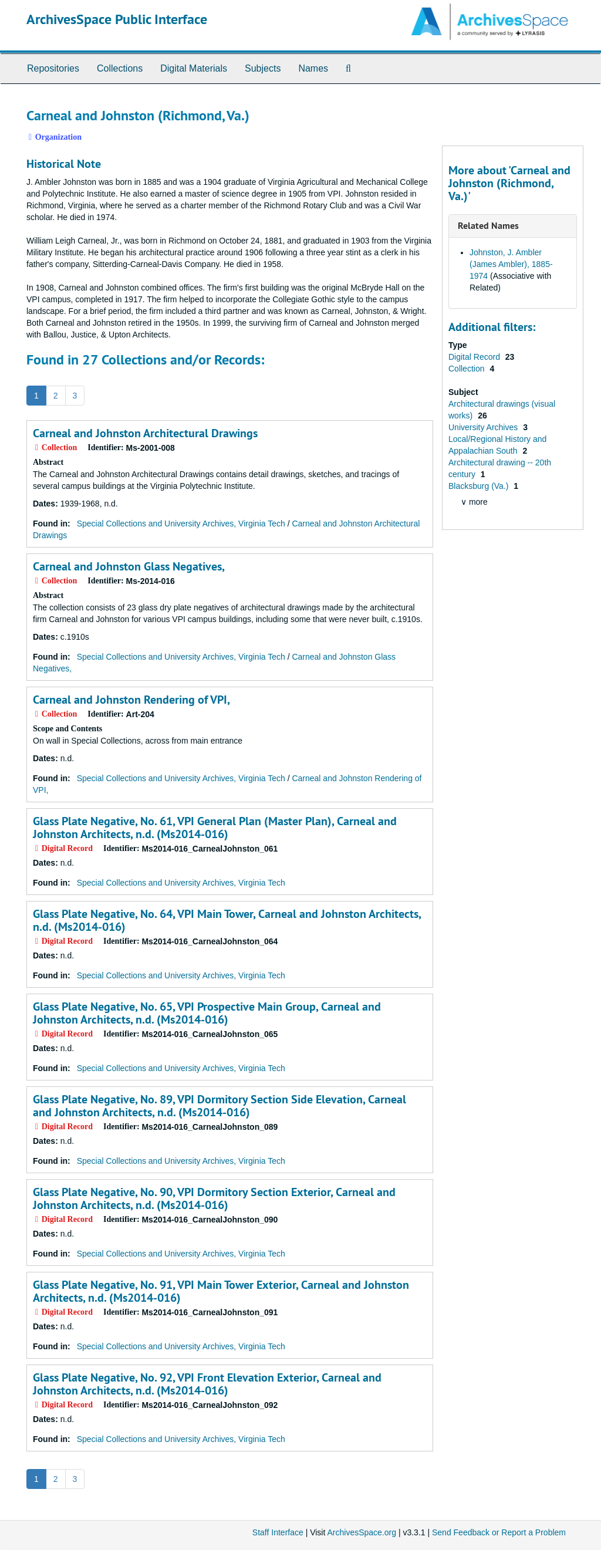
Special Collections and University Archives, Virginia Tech (181, 523)
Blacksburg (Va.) (479, 486)
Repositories (53, 68)
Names (313, 68)
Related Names (488, 226)
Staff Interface (277, 1532)
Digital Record (475, 357)
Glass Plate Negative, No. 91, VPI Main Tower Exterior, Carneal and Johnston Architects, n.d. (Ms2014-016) (221, 1291)
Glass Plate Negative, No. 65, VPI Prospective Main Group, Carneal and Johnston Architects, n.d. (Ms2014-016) (207, 1013)
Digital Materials (193, 68)
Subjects (263, 68)
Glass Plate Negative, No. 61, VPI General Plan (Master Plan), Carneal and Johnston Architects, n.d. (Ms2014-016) (215, 827)
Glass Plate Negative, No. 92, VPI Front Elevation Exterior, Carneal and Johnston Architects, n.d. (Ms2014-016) (207, 1384)
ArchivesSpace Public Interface (116, 19)
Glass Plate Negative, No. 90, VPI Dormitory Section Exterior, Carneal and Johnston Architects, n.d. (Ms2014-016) (214, 1198)
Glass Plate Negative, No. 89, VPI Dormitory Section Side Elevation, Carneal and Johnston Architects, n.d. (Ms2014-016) (219, 1106)
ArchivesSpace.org (361, 1532)
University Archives (484, 427)
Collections (120, 68)
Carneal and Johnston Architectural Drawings (145, 433)
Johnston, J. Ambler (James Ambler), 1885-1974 (511, 264)
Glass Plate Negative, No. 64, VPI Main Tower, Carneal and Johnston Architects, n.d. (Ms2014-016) (227, 920)
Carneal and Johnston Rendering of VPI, (131, 699)
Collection (467, 368)
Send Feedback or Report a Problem (499, 1532)
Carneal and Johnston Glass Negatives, (129, 566)
